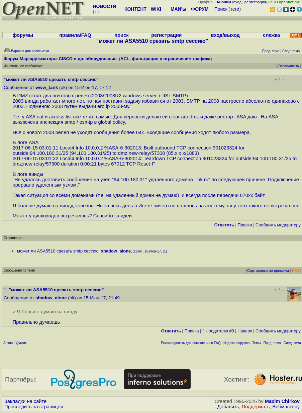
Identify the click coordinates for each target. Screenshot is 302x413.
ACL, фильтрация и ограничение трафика (165, 58)
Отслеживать (288, 66)
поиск (121, 35)
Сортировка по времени (268, 271)
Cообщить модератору (278, 224)
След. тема (292, 343)
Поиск (220, 9)
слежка (271, 35)
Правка (244, 224)
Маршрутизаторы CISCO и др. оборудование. (69, 58)
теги (234, 9)
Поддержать (256, 406)
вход (237, 2)
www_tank (46, 87)
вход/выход (225, 35)
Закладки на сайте (25, 401)
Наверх (244, 330)
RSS (296, 271)
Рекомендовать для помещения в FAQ (191, 343)
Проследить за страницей (33, 406)
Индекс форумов (236, 343)
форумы (22, 35)
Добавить (228, 406)
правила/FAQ (75, 35)
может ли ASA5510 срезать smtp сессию (58, 250)
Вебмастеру (286, 406)
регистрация (255, 2)
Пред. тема (272, 343)
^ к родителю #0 (218, 330)
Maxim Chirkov (282, 401)
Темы (256, 343)
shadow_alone (116, 250)
